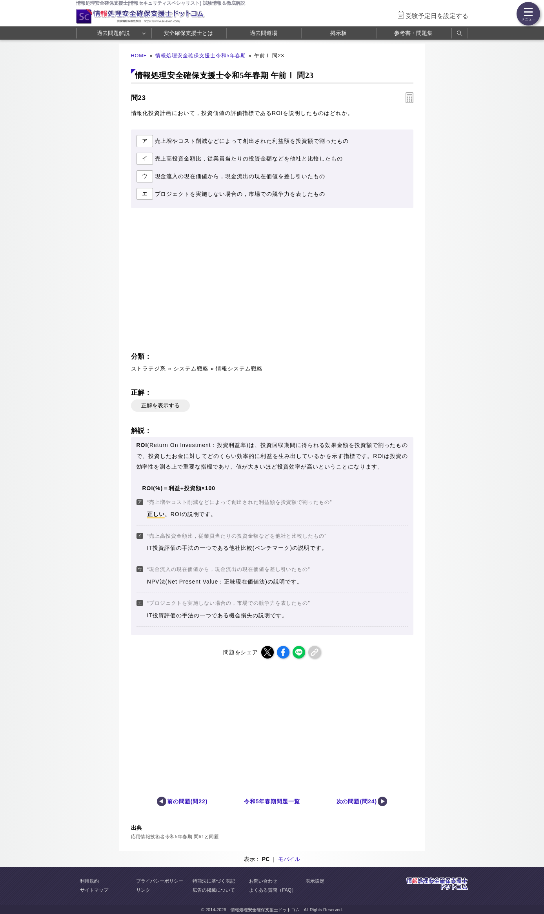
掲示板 (338, 33)
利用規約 (89, 881)
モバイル (289, 859)
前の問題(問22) (187, 801)
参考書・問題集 (413, 33)
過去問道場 (263, 33)
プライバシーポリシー (159, 881)
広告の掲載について (214, 890)
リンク (143, 890)
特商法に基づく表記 (214, 881)
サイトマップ (94, 890)
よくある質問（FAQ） (272, 890)
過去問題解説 (113, 33)
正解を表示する (160, 405)
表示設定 (315, 881)
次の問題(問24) (357, 801)
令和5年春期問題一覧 (272, 801)
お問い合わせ (263, 881)
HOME (139, 55)
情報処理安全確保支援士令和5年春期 (200, 55)
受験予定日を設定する (437, 16)
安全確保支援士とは (188, 33)
